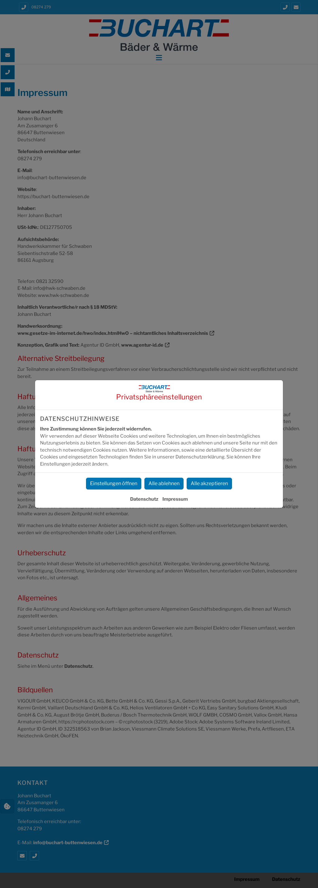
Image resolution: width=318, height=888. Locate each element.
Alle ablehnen (163, 483)
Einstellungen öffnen (113, 483)
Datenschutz (144, 499)
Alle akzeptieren (209, 483)
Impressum (175, 499)
